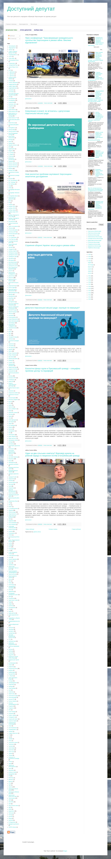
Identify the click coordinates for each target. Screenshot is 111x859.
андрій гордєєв (12, 86)
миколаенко (12, 434)
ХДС (10, 785)
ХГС (10, 783)
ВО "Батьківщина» (13, 180)
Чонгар (10, 814)
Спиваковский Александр (12, 723)
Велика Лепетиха (13, 165)
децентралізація (13, 285)
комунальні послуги (13, 394)
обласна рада (12, 512)
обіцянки (11, 510)
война (10, 187)
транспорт (11, 749)
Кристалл (11, 407)
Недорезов (11, 488)
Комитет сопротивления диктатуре (12, 385)
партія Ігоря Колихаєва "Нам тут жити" (13, 568)
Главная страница (11, 24)
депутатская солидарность (12, 273)
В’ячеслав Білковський (12, 158)
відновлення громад (14, 172)
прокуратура (12, 633)
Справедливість (13, 729)
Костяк (10, 401)
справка (11, 731)
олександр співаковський (12, 527)
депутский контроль (13, 282)
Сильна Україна (13, 701)
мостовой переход (13, 457)
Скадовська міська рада (94, 244)
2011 (89, 297)
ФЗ (9, 775)
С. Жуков (11, 675)
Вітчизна (11, 178)
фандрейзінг (12, 774)
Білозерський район (14, 124)
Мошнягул (11, 458)
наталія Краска (12, 482)
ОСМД (10, 545)
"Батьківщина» (12, 46)
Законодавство (23, 24)
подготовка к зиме (13, 600)
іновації (10, 360)
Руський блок (12, 674)
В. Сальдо (11, 152)
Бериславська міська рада (94, 240)
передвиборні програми (12, 587)
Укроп (10, 768)
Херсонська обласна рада (94, 231)
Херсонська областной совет (13, 795)
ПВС (10, 581)
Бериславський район (14, 119)
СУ (9, 735)
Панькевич (11, 561)
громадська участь (13, 254)
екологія (11, 313)
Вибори (10, 168)
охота (10, 557)
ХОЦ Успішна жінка (13, 805)
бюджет (10, 150)
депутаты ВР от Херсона (12, 280)
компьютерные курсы (14, 387)
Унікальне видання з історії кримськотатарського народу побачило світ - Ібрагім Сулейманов (96, 154)
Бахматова (11, 102)
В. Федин (11, 154)
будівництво (12, 148)
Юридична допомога (14, 824)
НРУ (10, 504)
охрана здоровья (13, 559)
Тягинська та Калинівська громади (14, 758)
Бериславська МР (13, 111)
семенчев (11, 692)
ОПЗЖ (10, 535)
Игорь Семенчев (13, 353)
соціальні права (13, 720)
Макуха (10, 427)
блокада (11, 139)
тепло (10, 740)
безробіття (11, 106)
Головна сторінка (53, 529)
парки (10, 563)
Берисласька (12, 122)
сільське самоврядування (13, 703)
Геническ (11, 228)
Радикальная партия (14, 659)
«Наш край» (12, 58)
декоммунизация (13, 262)
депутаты (11, 277)
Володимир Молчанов (14, 189)
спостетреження (13, 727)
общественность (13, 514)
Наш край (11, 484)
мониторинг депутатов (14, 445)
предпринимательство (14, 621)
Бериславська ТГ (13, 117)
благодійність (12, 127)
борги (10, 141)
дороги (10, 300)
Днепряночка (12, 296)
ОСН (10, 546)
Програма (11, 629)
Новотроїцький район (14, 498)
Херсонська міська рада (94, 233)
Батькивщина (12, 98)
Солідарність (12, 717)
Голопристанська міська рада (95, 238)
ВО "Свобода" (12, 182)
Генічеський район (13, 233)
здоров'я (11, 349)
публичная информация (12, 643)
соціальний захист (13, 719)
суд (9, 737)
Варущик (11, 161)
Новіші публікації (30, 529)
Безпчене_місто (13, 104)
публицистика (12, 641)
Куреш (10, 416)
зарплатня (11, 344)
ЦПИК (10, 809)
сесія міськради (12, 697)
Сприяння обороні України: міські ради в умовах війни (50, 245)
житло (10, 331)
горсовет (11, 247)
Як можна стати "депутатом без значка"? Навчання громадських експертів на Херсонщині (95, 205)
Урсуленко (11, 770)
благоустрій (11, 129)
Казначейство (12, 371)
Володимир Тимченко (14, 192)
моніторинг (11, 448)
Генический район (13, 230)
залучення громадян (14, 340)
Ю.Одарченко (12, 822)
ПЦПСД (10, 651)
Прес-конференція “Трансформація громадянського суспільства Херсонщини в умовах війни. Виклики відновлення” (49, 40)
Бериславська (12, 109)
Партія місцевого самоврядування (13, 571)
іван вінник (11, 356)
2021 (89, 276)
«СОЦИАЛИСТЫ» (13, 65)
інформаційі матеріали (12, 365)
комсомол (11, 391)
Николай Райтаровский (12, 490)
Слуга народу (12, 711)
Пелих (10, 582)
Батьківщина (12, 100)
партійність (11, 564)
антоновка (11, 91)
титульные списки (13, 742)
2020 (89, 278)
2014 (89, 290)
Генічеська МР (12, 232)
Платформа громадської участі (13, 594)
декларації (11, 260)
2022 (89, 260)
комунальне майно (13, 392)
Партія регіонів (12, 574)
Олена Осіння (12, 529)
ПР (9, 609)
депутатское (12, 275)
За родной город (13, 337)
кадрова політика (13, 369)
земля (10, 351)
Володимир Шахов (13, 196)
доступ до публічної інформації (13, 304)
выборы (11, 204)
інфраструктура (12, 367)
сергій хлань (12, 693)
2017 (89, 284)
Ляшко (10, 423)
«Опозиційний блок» (14, 60)
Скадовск (11, 706)
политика (11, 605)
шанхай (10, 816)
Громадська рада (13, 253)
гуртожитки (11, 258)
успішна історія (12, 772)
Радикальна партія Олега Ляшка (13, 657)
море (10, 455)
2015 (10, 70)
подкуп (10, 604)
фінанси (11, 781)
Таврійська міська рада (94, 247)
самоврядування (13, 682)
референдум (12, 672)
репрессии (11, 666)
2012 (89, 295)
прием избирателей (13, 624)
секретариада (12, 688)
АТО (10, 96)
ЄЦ (9, 329)
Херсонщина (12, 798)
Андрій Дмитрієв (13, 88)
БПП (10, 147)
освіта (10, 543)
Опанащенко (12, 533)
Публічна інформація (14, 646)
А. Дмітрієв (11, 73)
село (10, 690)
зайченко (11, 339)
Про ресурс (34, 24)
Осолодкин (11, 548)
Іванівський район (13, 358)
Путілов (10, 649)
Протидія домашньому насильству (12, 636)
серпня (90, 269)
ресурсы (11, 670)
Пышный (11, 653)
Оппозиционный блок (14, 537)
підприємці (11, 591)
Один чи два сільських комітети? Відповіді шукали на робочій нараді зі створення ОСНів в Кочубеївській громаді (52, 454)
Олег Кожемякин (13, 522)
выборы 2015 (12, 208)
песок (10, 589)
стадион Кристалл (13, 733)
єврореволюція (12, 327)
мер (10, 432)
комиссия (11, 381)
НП (9, 503)
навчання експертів (13, 464)
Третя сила (11, 751)
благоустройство (13, 131)
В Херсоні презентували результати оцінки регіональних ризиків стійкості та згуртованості (96, 76)
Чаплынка (11, 813)
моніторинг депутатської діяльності (12, 452)
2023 (89, 258)
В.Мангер (11, 156)
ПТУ (10, 639)
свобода (11, 686)
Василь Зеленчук (13, 163)
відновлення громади (14, 175)
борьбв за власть (13, 145)
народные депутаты (14, 473)
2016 (89, 286)
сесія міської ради (13, 695)
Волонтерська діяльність (12, 198)
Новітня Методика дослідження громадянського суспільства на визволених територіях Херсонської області (95, 117)
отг (9, 550)
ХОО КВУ (11, 801)
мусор (10, 460)
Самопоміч (11, 684)
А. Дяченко (11, 75)
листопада (90, 264)
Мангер (10, 429)
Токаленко (11, 744)
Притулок (11, 627)
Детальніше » (28, 98)
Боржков (11, 143)
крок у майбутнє (13, 408)
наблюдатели (12, 462)
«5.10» (10, 56)
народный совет (13, 477)
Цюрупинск (11, 811)
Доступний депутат (31, 9)
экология (11, 820)
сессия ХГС (11, 699)
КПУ (10, 403)
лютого (90, 273)
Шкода (10, 818)
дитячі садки (12, 287)
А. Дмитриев (12, 72)
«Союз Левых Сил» (13, 67)
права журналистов (13, 615)
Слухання (11, 713)
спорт (10, 725)
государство (12, 249)
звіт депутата (12, 347)
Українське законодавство (12, 766)
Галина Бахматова (13, 223)
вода (10, 185)
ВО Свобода (12, 184)
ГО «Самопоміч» (13, 237)
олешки (10, 531)
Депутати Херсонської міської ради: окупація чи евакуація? (52, 308)
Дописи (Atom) (37, 531)
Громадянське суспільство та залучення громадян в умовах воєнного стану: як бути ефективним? (96, 41)
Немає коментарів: (48, 103)
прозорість (11, 631)
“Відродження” (12, 47)
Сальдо (10, 681)
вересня (90, 266)
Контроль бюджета (13, 399)
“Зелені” (11, 49)
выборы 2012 (12, 206)
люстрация (11, 421)
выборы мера (12, 210)
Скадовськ (11, 708)
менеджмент (12, 431)
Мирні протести (12, 438)
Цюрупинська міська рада (94, 246)
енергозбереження (13, 319)
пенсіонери (11, 584)
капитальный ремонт (14, 372)
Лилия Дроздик (12, 420)
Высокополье (12, 221)
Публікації (11, 35)
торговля (11, 746)
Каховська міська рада (93, 235)
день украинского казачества (13, 268)
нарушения (11, 478)
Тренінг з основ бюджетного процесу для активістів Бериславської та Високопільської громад (95, 136)
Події (10, 602)
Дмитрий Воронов (13, 292)
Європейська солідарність (12, 325)
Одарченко (11, 520)
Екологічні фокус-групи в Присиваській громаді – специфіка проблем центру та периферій (52, 369)
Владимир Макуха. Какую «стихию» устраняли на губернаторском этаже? (99, 173)
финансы (11, 779)
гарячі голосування (13, 226)
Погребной (11, 598)
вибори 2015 (12, 170)
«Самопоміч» (12, 63)
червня (90, 271)
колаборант (11, 379)
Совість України (13, 715)
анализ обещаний (13, 82)
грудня (90, 262)
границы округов (13, 251)
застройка (11, 345)
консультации (12, 397)
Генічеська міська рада (94, 242)
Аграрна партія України (12, 78)
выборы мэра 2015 (13, 212)
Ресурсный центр (13, 668)
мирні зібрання (12, 436)
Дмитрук (11, 294)
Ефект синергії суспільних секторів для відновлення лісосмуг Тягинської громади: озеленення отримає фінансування (95, 57)
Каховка (11, 376)
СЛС (10, 709)
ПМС (10, 596)
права (10, 611)
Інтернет (11, 362)
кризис (10, 405)
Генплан (11, 235)
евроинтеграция (13, 311)
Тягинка (10, 755)
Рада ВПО (11, 655)
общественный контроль (12, 516)
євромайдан (12, 322)
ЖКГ (10, 333)
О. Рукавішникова (13, 508)
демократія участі (13, 265)
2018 (89, 282)
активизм (11, 80)
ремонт (10, 664)
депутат (10, 270)
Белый (10, 107)
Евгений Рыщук (12, 310)
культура (11, 414)
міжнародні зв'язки (13, 440)
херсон (10, 787)
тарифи (10, 738)
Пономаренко (12, 607)
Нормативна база (13, 501)
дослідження (12, 301)
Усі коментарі (12, 38)
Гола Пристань (12, 239)
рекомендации (12, 663)
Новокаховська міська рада (95, 236)
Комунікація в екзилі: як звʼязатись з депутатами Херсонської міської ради (47, 112)
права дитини (12, 613)
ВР (9, 202)
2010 (89, 299)
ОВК (10, 519)
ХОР (10, 803)
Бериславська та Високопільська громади (13, 115)
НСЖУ (10, 506)
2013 (89, 292)
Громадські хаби (13, 256)
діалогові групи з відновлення (13, 290)
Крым (10, 410)
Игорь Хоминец (12, 355)
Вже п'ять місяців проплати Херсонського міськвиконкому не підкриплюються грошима (95, 189)
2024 (89, 256)
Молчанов (11, 444)
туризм (10, 753)
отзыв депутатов (13, 555)
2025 (89, 254)
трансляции (11, 748)
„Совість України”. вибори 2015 (13, 52)
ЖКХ (10, 335)
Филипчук (11, 777)
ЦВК (10, 807)
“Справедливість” (13, 54)
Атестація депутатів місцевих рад (13, 94)
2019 (89, 280)
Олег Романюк (12, 524)
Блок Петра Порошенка (11, 137)
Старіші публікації (76, 529)
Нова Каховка (12, 493)
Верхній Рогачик (13, 166)
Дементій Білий (12, 264)
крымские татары (13, 412)
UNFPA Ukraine (12, 827)
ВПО (10, 201)
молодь (10, 442)
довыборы (11, 298)
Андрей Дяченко (13, 84)
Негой (10, 486)
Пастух (10, 579)
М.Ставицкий (12, 425)
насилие (11, 480)
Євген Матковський (13, 321)
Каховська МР (12, 377)
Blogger (65, 851)
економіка (11, 315)
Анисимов (11, 90)
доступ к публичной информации (13, 307)
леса (10, 418)
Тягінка (10, 761)
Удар (10, 763)
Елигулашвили (12, 317)
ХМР (10, 800)
